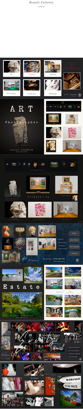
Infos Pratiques (55, 346)
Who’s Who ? (28, 346)
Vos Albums (46, 346)
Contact (64, 346)
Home (18, 346)
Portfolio (37, 346)
